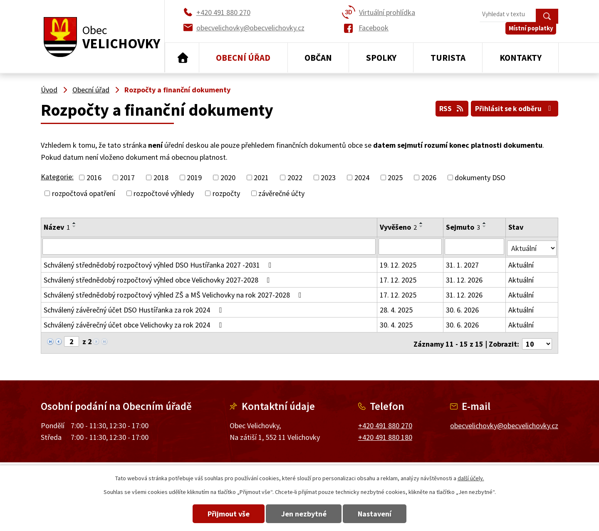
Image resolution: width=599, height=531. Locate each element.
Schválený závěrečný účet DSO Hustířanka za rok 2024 (134, 308)
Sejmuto (463, 227)
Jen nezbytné (304, 514)
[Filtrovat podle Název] (209, 246)
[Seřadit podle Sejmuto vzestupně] (485, 223)
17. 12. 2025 (398, 278)
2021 (261, 177)
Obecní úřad (243, 57)
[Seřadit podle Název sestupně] (74, 226)
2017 (127, 177)
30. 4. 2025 (396, 323)
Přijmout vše (221, 514)
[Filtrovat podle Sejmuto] (475, 246)
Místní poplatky (533, 33)
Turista (448, 57)
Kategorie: (57, 176)
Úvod (182, 58)
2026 (428, 177)
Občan (318, 57)
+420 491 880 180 (385, 433)
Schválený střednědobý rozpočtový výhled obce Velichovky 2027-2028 (158, 278)
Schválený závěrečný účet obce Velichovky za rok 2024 (134, 323)
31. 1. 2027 (462, 263)
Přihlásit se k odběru (513, 107)
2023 (328, 177)
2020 (227, 177)
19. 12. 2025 (398, 263)
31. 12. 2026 (464, 278)
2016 (94, 177)
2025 (395, 177)
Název (57, 227)
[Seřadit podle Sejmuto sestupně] (485, 226)
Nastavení (382, 514)
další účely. (471, 478)
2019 (194, 177)
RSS (446, 107)
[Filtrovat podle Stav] (532, 245)
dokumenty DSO (480, 177)
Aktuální (521, 263)
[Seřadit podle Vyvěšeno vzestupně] (421, 223)
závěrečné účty (281, 193)
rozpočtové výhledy (164, 193)
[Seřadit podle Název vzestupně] (74, 223)
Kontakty (521, 57)
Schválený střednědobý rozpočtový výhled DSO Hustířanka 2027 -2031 (159, 263)
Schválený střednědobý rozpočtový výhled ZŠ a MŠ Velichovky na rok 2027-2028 (174, 293)
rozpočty (226, 193)
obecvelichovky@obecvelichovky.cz (504, 421)
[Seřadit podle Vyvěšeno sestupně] (421, 226)
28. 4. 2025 (396, 308)
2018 (160, 177)
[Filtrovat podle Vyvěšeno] (410, 246)
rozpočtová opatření (83, 193)
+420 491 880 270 (385, 421)
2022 (294, 177)
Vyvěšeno (398, 227)
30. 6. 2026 (462, 308)
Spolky (381, 57)
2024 (361, 177)
